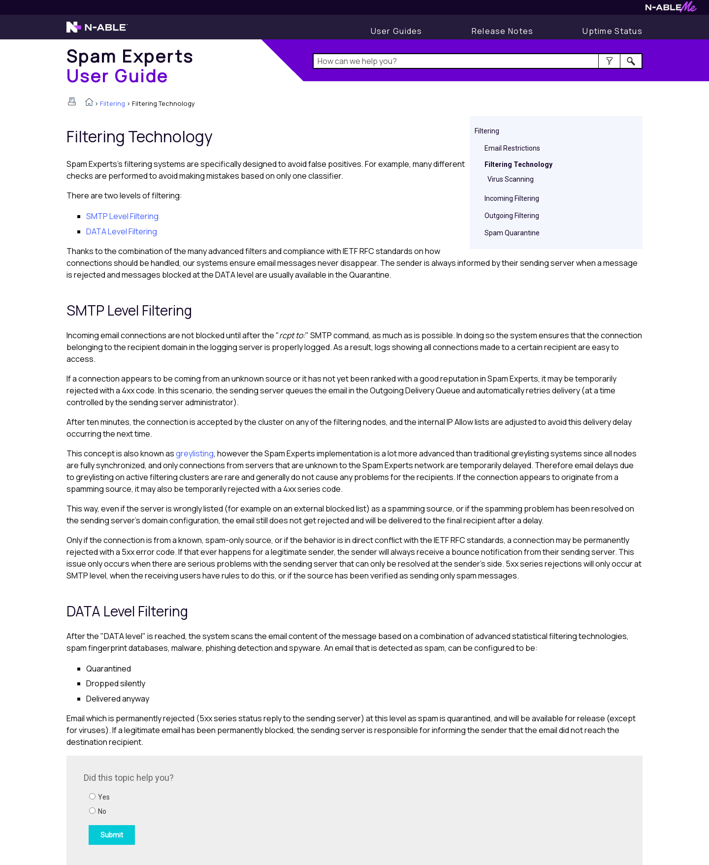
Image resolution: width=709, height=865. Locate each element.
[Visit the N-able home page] (97, 31)
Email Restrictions (512, 148)
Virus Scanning (510, 179)
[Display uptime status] (612, 31)
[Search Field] (478, 61)
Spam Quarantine (512, 233)
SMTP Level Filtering (122, 216)
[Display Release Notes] (503, 31)
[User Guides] (396, 31)
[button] (609, 61)
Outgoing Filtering (511, 216)
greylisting (195, 453)
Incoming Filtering (511, 198)
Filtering (112, 103)
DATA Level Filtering (121, 231)
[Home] (130, 65)
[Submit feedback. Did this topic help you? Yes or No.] (216, 809)
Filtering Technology (518, 164)
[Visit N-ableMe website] (671, 9)
